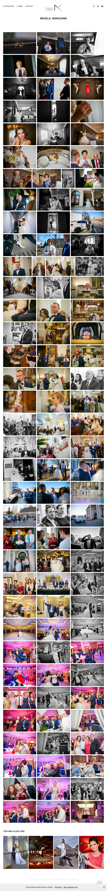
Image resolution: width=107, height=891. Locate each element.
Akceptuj (58, 887)
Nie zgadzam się (71, 887)
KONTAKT (29, 6)
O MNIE (20, 6)
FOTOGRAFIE (8, 6)
